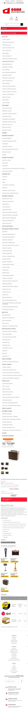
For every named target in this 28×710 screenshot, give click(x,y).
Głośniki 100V (5, 294)
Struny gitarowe (6, 83)
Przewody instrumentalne (8, 317)
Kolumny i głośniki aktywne (8, 256)
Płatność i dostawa (14, 652)
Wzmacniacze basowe (7, 64)
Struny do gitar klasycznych (9, 86)
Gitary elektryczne (6, 50)
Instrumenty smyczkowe (7, 157)
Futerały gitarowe (6, 367)
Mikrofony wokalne (6, 248)
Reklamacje (14, 657)
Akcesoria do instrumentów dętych (10, 193)
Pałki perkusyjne (6, 206)
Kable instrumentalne (7, 80)
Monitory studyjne (6, 127)
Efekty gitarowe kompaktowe (9, 72)
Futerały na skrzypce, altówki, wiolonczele (12, 375)
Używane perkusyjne (7, 422)
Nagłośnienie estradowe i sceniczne (10, 228)
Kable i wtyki (5, 312)
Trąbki (3, 182)
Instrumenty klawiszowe (7, 135)
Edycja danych (14, 643)
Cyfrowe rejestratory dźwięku (9, 113)
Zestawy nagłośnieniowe (8, 275)
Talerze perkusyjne (6, 209)
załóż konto (11, 19)
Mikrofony (4, 231)
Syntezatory (5, 143)
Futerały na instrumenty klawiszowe (10, 372)
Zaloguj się (11, 18)
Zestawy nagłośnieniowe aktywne (10, 306)
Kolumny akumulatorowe (8, 264)
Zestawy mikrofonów (7, 250)
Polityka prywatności (14, 649)
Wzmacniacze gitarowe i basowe (9, 58)
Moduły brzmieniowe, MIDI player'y (10, 149)
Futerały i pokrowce (6, 364)
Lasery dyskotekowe (7, 334)
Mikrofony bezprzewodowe (8, 234)
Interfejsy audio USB (7, 108)
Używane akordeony (6, 413)
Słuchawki (4, 132)
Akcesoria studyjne (6, 130)
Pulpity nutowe (5, 386)
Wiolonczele (5, 163)
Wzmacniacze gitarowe (7, 67)
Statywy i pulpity (6, 380)
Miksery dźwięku (6, 267)
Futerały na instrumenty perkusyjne (10, 378)
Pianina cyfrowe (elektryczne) (9, 141)
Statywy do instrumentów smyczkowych (11, 405)
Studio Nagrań (5, 105)
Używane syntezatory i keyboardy (10, 416)
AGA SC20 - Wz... (4, 588)
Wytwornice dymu (6, 339)
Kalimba (4, 154)
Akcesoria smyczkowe (7, 171)
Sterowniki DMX (5, 342)
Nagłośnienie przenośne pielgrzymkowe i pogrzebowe (11, 303)
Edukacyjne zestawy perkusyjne (9, 212)
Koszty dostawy (14, 655)
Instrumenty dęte (6, 174)
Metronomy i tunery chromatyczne (10, 361)
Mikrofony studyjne (7, 110)
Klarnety (4, 179)
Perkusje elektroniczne (7, 201)
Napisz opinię (3, 481)
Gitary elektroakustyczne (8, 47)
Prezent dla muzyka (6, 408)
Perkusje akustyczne (7, 198)
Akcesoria (4, 353)
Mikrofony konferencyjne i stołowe (10, 245)
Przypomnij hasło (14, 640)
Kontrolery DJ (5, 356)
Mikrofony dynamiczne (7, 239)
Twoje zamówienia (14, 641)
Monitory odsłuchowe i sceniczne (10, 286)
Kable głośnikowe (6, 315)
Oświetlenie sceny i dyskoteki (9, 328)
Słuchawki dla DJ (6, 345)
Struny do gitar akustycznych (9, 89)
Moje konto (14, 635)
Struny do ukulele (6, 97)
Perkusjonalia (5, 204)
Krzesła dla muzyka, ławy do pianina (10, 397)
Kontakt (14, 666)
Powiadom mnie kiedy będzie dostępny (7, 493)
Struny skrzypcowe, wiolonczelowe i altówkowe (13, 168)
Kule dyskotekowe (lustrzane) (9, 337)
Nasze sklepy (14, 672)
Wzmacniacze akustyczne (8, 61)
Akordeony (4, 187)
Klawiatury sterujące (7, 146)
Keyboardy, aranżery (7, 138)
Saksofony (4, 176)
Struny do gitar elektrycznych (9, 91)
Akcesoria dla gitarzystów (8, 78)
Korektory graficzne (7, 283)
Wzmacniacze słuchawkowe (8, 119)
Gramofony (4, 350)
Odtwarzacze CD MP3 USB (8, 309)
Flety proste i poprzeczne (8, 185)
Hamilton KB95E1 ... (4, 573)
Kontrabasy (5, 165)
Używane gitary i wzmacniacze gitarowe (11, 419)
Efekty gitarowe (6, 69)
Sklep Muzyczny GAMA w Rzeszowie (8, 446)
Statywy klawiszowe (7, 400)
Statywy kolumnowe (7, 394)
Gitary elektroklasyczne (8, 42)
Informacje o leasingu (14, 658)
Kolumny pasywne (6, 259)
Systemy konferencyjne (7, 226)
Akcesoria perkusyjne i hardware (10, 215)
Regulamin (14, 648)
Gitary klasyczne (6, 39)
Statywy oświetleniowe (7, 391)
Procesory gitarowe (7, 75)
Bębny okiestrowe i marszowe (9, 217)
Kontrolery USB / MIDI (7, 124)
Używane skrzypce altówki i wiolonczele (11, 430)
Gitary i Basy (5, 36)
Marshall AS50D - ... (14, 558)
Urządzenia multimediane (8, 435)
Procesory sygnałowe (7, 278)
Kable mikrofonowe (6, 320)
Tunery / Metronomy (6, 358)
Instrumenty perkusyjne (7, 196)
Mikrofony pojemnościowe (8, 242)
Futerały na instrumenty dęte (9, 369)
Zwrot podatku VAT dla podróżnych (14, 660)
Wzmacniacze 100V (6, 292)
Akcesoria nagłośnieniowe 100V (9, 300)
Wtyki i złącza (5, 323)
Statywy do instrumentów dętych (10, 402)
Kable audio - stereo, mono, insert (10, 326)
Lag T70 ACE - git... (14, 573)
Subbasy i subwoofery (7, 261)
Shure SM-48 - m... (4, 558)
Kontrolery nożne (6, 152)
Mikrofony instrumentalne (8, 237)
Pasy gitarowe (5, 99)
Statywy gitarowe (6, 389)
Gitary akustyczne (6, 45)
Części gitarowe (6, 102)
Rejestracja (14, 638)
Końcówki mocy (5, 272)
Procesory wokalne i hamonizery (10, 281)
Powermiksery (5, 270)
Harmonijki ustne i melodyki (8, 190)
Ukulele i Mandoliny (6, 56)
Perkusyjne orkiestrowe (8, 220)
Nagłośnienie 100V (6, 289)
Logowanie (14, 637)
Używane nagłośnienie (7, 424)
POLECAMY (4, 433)
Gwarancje (14, 654)
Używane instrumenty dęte (8, 427)
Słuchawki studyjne (6, 116)
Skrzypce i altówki (6, 160)
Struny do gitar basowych (8, 94)
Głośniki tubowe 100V (7, 297)
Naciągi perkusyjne (6, 223)
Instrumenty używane (7, 411)
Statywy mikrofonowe (7, 383)
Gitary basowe (5, 53)
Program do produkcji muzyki (9, 121)
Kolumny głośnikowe (7, 253)
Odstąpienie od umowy (14, 651)
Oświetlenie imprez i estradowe (9, 331)
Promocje (14, 669)
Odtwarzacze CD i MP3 (7, 348)
